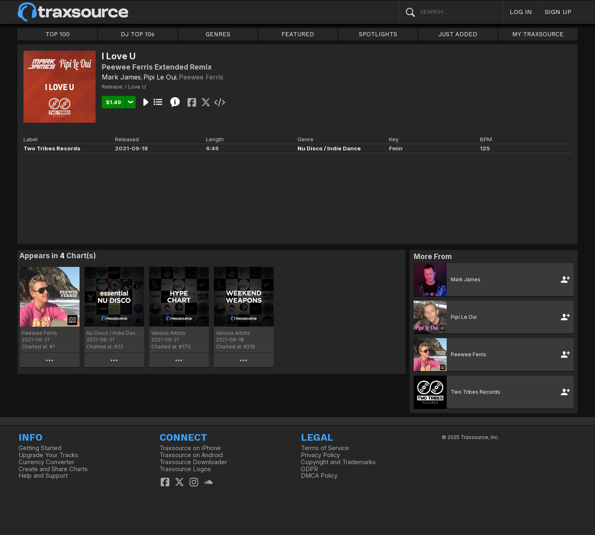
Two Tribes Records (51, 148)
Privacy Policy (320, 455)
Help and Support (43, 475)
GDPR (309, 469)
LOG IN (521, 12)
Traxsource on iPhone (190, 448)
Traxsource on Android (191, 455)
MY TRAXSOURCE (538, 34)
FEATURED (297, 34)
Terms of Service (325, 448)
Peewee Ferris (201, 77)
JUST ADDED (457, 34)
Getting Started (40, 448)
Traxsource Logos (185, 469)
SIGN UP (558, 12)
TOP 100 (57, 34)
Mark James (121, 77)
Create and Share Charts (53, 469)
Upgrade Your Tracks (48, 455)
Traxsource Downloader (193, 462)
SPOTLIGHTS (378, 34)
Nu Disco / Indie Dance (329, 148)
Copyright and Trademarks (338, 462)
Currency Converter (46, 462)
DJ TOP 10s (138, 34)
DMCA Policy (319, 475)
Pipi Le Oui (159, 77)
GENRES (218, 34)
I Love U (135, 86)
